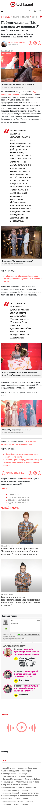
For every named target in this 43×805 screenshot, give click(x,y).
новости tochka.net (11, 793)
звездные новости (11, 790)
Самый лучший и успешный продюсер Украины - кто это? (26, 674)
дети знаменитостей (27, 787)
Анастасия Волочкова (27, 768)
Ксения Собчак (25, 776)
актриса (24, 785)
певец (17, 798)
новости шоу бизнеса (29, 796)
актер (15, 785)
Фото (37, 782)
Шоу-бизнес (6, 54)
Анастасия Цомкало (17, 43)
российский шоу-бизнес (13, 801)
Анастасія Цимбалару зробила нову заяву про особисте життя (26, 651)
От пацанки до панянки (18, 500)
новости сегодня (10, 796)
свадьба (29, 801)
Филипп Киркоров (24, 782)
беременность (9, 787)
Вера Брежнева (9, 774)
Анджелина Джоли (11, 771)
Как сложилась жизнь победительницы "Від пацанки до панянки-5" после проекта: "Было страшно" (20, 601)
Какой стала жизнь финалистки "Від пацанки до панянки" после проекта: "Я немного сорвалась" (19, 551)
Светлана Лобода (32, 779)
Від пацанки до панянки (18, 497)
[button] (35, 11)
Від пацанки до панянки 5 (19, 503)
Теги (4, 761)
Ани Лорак (26, 771)
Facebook (26, 479)
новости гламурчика (30, 793)
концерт (25, 790)
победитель (13, 494)
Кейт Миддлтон (9, 776)
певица (26, 798)
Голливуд (23, 774)
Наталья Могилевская (12, 779)
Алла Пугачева (9, 768)
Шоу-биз (6, 785)
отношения (7, 798)
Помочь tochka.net (20, 17)
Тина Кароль (8, 782)
